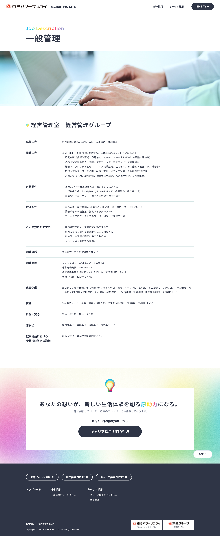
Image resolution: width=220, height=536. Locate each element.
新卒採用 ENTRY (75, 477)
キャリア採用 (176, 6)
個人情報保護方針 (46, 523)
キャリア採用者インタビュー (104, 495)
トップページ (33, 489)
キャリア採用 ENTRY (107, 431)
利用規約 (30, 523)
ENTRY (201, 6)
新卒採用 (158, 6)
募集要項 (94, 500)
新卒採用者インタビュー (65, 495)
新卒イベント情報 (40, 477)
